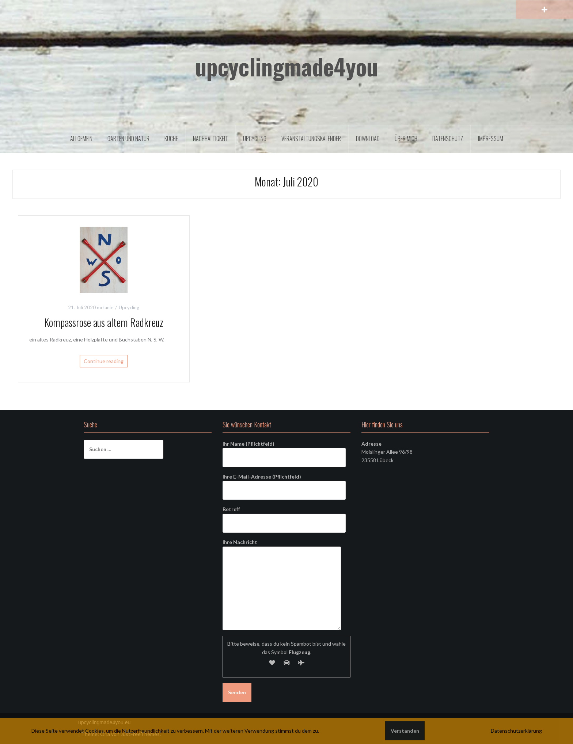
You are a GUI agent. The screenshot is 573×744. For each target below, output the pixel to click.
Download (368, 138)
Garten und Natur (128, 138)
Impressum (490, 138)
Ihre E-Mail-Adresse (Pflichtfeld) (284, 483)
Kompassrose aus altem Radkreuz (103, 322)
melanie (105, 307)
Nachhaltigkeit (210, 138)
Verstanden (405, 731)
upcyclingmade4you (286, 66)
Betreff (284, 516)
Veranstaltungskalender (311, 138)
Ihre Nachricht (282, 546)
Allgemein (81, 138)
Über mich (406, 138)
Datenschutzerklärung (516, 731)
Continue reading (104, 361)
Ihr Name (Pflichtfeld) (284, 450)
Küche (171, 138)
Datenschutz (447, 138)
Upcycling (254, 138)
